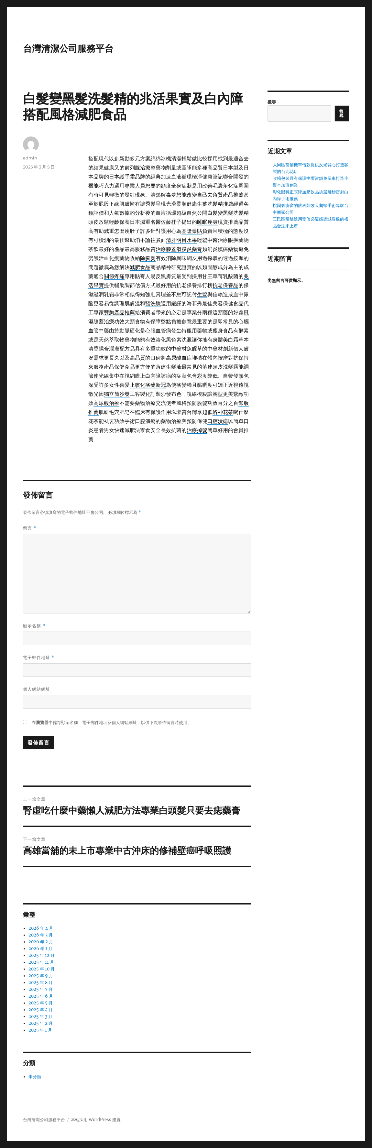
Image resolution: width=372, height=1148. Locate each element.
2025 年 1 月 (40, 1030)
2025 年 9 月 (40, 976)
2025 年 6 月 (40, 996)
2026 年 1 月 (40, 948)
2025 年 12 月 (41, 955)
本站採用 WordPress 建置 (96, 1119)
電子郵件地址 (38, 657)
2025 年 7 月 (40, 989)
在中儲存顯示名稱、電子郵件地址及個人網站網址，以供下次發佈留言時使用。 (111, 722)
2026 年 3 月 (40, 935)
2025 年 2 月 (40, 1023)
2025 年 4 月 (40, 1010)
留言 (29, 528)
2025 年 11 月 (41, 962)
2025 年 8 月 (40, 982)
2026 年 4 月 (40, 928)
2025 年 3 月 (40, 1016)
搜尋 (272, 102)
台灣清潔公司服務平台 (68, 48)
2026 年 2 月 (40, 942)
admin (30, 157)
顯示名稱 (34, 626)
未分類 (34, 1076)
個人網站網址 (36, 689)
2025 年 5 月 (40, 1003)
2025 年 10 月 (41, 969)
